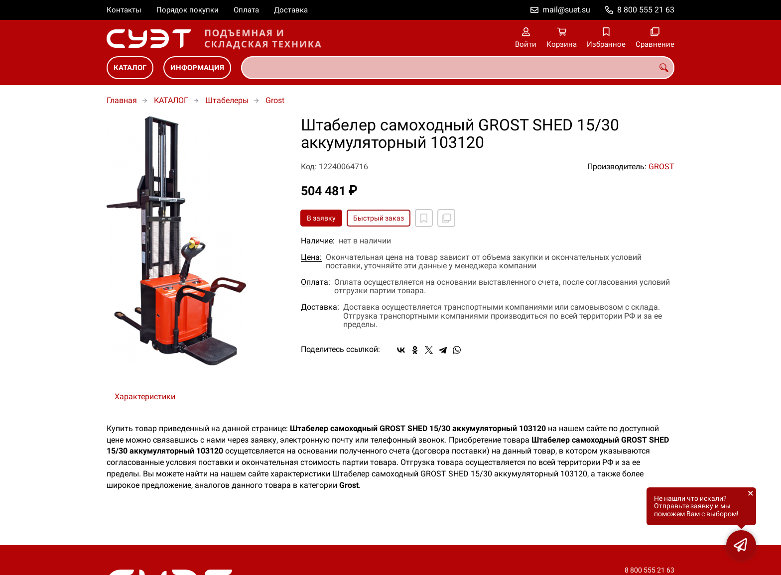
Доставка (291, 9)
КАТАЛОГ (130, 67)
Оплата (246, 9)
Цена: (311, 257)
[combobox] (457, 67)
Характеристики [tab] (145, 396)
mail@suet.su (566, 9)
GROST (661, 166)
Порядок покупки (187, 9)
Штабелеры (227, 100)
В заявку (321, 218)
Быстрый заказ (378, 218)
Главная (122, 100)
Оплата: (315, 282)
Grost (274, 100)
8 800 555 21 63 (645, 9)
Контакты (124, 9)
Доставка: (320, 307)
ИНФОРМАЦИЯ (197, 67)
